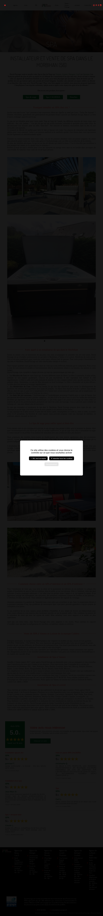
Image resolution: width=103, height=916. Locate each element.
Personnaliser (51, 464)
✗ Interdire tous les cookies (61, 458)
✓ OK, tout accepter (38, 458)
